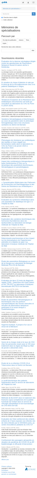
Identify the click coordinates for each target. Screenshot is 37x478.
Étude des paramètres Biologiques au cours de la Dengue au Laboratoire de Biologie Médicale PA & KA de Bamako (18, 263)
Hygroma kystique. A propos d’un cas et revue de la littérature (16, 326)
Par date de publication (9, 40)
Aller (33, 50)
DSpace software (6, 466)
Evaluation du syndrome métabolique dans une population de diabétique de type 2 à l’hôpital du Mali (17, 202)
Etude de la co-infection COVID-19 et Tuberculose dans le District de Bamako (16, 364)
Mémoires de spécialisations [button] (12, 8)
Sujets (4, 43)
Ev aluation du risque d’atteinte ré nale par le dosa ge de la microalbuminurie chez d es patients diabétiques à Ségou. (18, 84)
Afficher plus (5, 459)
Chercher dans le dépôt (9, 17)
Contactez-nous (6, 472)
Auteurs (21, 40)
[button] (23, 2)
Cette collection (7, 20)
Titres (27, 40)
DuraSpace (4, 470)
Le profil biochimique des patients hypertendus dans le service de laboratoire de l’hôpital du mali (17, 382)
